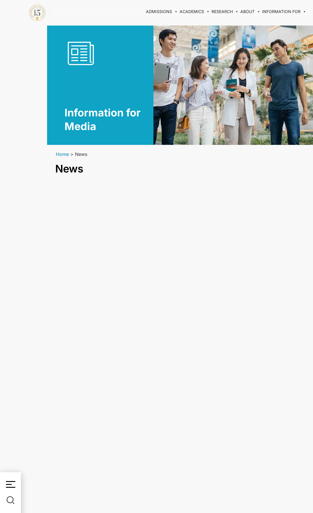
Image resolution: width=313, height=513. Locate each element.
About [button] (250, 11)
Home (62, 154)
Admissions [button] (162, 11)
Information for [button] (284, 11)
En (11, 82)
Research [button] (225, 11)
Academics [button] (195, 11)
